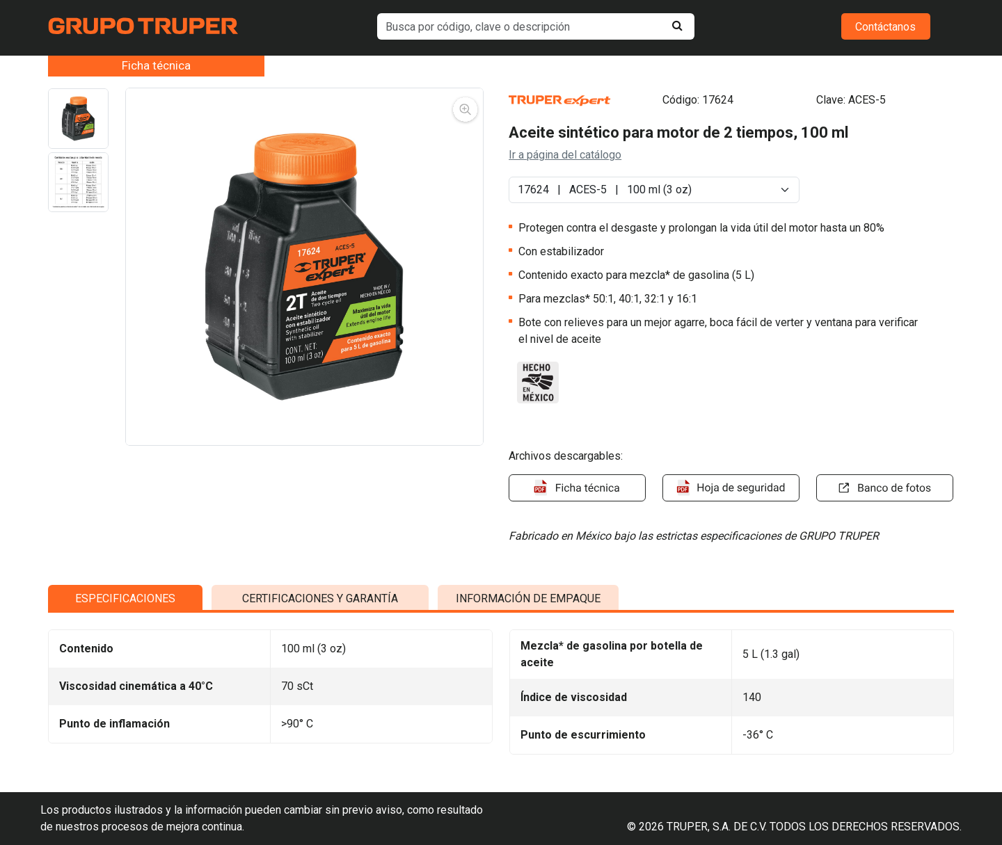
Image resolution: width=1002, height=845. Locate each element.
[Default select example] (654, 190)
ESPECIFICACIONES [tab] (125, 707)
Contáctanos (885, 26)
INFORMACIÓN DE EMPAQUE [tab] (528, 707)
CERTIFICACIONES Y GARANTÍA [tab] (320, 707)
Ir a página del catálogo (565, 154)
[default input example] (535, 26)
